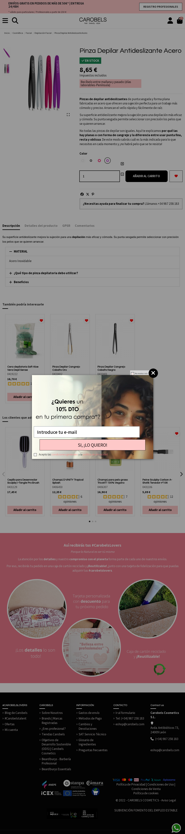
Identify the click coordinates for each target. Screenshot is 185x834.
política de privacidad (95, 454)
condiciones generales (65, 454)
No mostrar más (141, 373)
